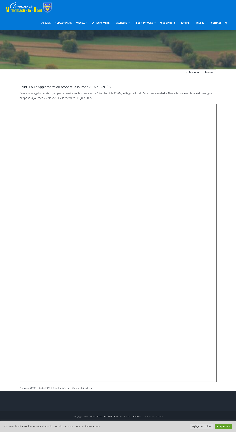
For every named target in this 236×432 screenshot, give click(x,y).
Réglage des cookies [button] (201, 426)
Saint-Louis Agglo (61, 387)
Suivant (209, 72)
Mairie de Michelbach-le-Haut (104, 416)
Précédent (195, 72)
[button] (226, 22)
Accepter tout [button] (223, 426)
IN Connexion (134, 416)
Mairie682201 (29, 387)
